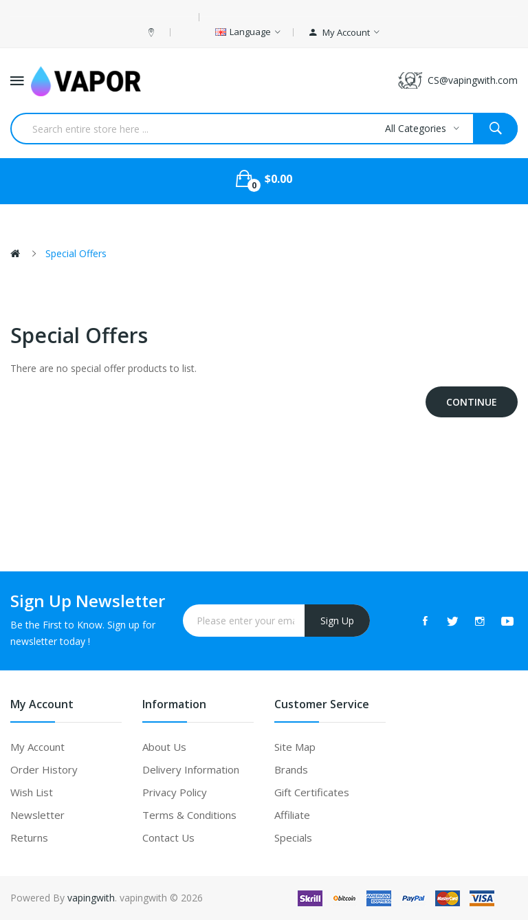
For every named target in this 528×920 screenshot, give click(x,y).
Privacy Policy (174, 792)
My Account (37, 747)
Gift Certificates (311, 792)
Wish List (31, 792)
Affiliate (292, 815)
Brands (291, 769)
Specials (293, 837)
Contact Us (168, 837)
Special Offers (76, 253)
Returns (29, 837)
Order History (44, 769)
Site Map (295, 747)
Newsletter (37, 815)
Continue (471, 401)
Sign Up (337, 620)
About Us (164, 747)
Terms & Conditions (189, 815)
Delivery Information (190, 769)
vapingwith (91, 897)
